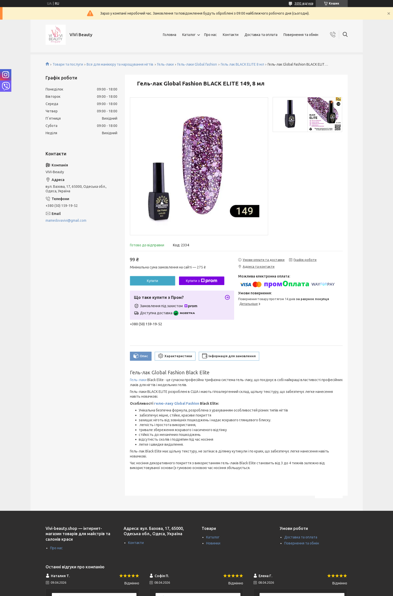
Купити (152, 281)
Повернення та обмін (300, 35)
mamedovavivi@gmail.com (66, 220)
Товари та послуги (68, 64)
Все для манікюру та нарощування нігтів (120, 64)
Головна (169, 35)
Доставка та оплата (260, 35)
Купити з (201, 281)
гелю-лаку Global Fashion (176, 403)
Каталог (189, 35)
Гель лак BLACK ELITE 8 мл (242, 64)
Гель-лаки (165, 64)
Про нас (210, 35)
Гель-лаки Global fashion (197, 64)
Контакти (230, 35)
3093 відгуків (304, 3)
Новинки (213, 543)
